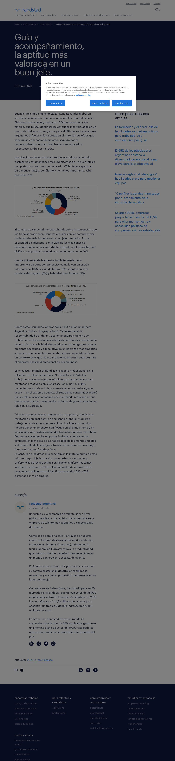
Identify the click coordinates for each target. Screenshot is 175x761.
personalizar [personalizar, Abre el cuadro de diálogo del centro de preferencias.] (55, 103)
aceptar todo (122, 103)
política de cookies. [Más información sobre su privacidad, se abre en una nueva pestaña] (83, 95)
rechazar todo (100, 103)
